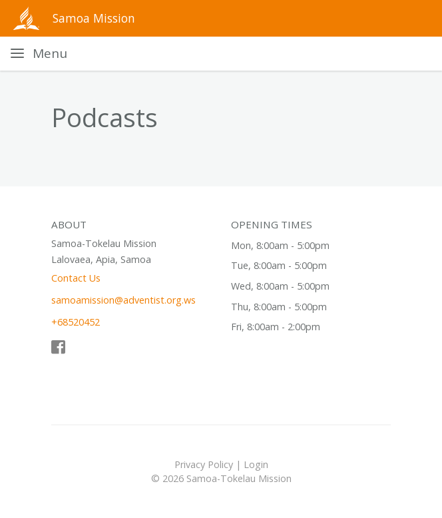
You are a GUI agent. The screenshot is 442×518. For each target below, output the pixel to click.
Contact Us (76, 278)
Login (256, 464)
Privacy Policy (203, 464)
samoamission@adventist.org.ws (123, 300)
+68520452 (75, 322)
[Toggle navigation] (39, 54)
